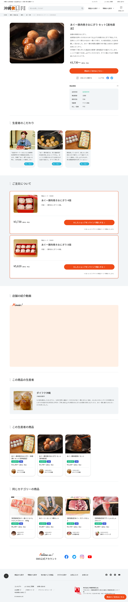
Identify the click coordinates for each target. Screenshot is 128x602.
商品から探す (93, 8)
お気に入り (74, 575)
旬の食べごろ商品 (47, 575)
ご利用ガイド (29, 590)
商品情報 (93, 86)
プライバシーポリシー (45, 590)
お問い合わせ (120, 2)
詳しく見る (28, 164)
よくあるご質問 (109, 2)
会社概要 (18, 590)
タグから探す (62, 575)
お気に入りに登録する (84, 78)
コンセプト (95, 2)
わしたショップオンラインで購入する (88, 222)
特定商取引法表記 (20, 592)
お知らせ (85, 575)
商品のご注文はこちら (93, 71)
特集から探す (107, 8)
